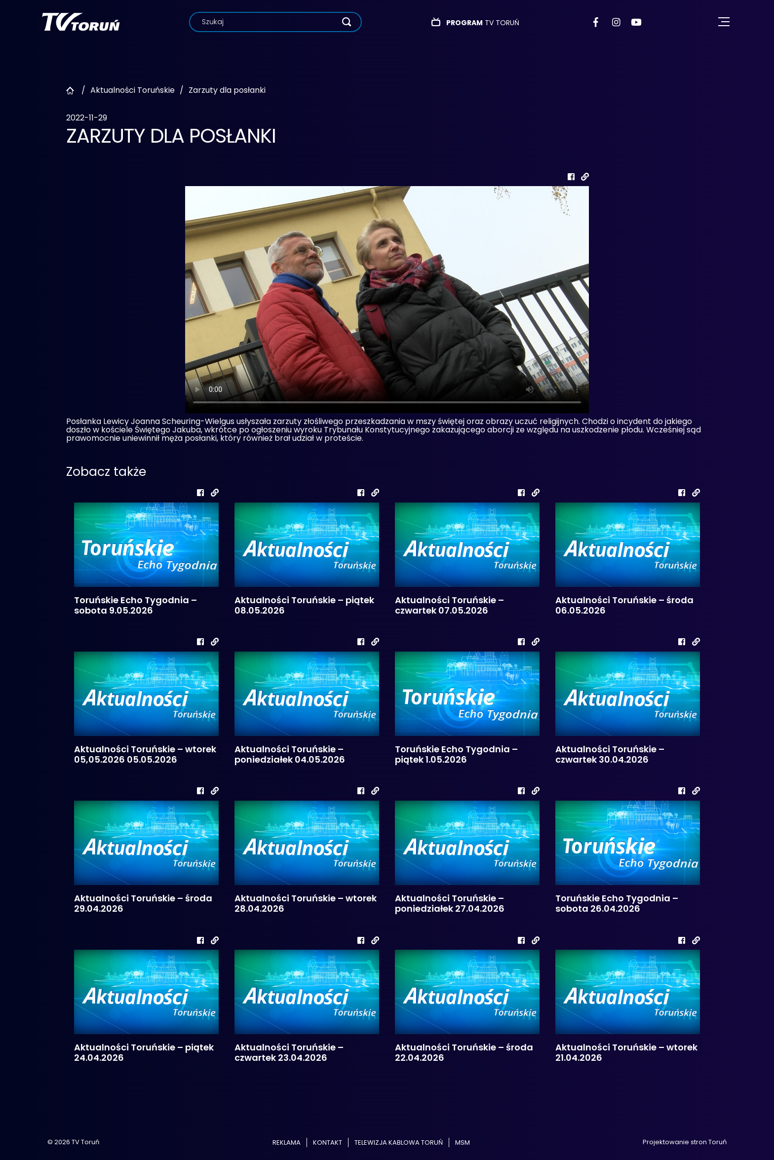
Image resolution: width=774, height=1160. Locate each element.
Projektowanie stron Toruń (685, 1142)
